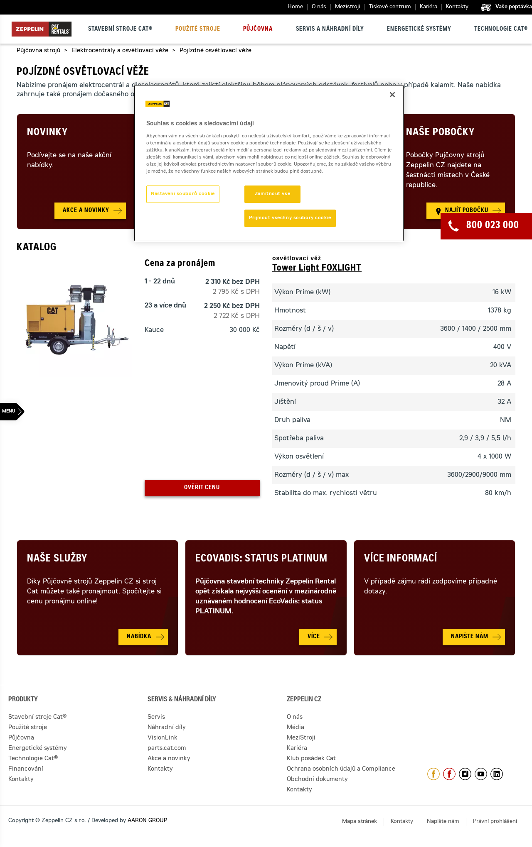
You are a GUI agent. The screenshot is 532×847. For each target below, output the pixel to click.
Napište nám (443, 822)
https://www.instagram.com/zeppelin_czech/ (465, 774)
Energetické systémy (419, 29)
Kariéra (428, 7)
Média (295, 728)
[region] (269, 163)
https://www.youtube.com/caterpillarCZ (481, 774)
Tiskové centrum (390, 7)
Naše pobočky (440, 133)
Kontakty (457, 7)
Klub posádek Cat (311, 759)
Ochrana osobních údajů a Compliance (341, 769)
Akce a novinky (169, 759)
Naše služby (57, 559)
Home (295, 7)
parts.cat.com (167, 749)
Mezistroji (347, 7)
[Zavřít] (392, 94)
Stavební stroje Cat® (120, 29)
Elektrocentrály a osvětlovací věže (119, 51)
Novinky (47, 133)
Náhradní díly (167, 728)
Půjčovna (258, 29)
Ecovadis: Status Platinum (261, 559)
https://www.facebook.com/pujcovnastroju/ (449, 774)
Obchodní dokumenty (317, 780)
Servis (156, 717)
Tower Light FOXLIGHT (317, 268)
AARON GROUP (147, 821)
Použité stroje (197, 29)
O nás (319, 7)
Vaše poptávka (513, 7)
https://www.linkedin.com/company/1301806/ (496, 774)
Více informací (400, 559)
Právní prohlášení (495, 822)
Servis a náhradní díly (330, 29)
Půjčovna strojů (38, 51)
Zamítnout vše (272, 194)
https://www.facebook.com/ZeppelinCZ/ (433, 774)
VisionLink (162, 738)
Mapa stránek (359, 822)
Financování (25, 769)
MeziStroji (301, 738)
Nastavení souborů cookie (183, 194)
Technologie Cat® (501, 29)
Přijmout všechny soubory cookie (290, 218)
